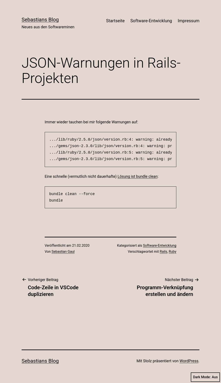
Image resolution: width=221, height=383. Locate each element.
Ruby (172, 252)
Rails (163, 252)
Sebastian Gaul (63, 252)
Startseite (115, 20)
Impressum (188, 20)
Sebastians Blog (40, 20)
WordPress (189, 361)
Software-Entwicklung (151, 20)
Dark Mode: (205, 377)
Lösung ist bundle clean (138, 176)
